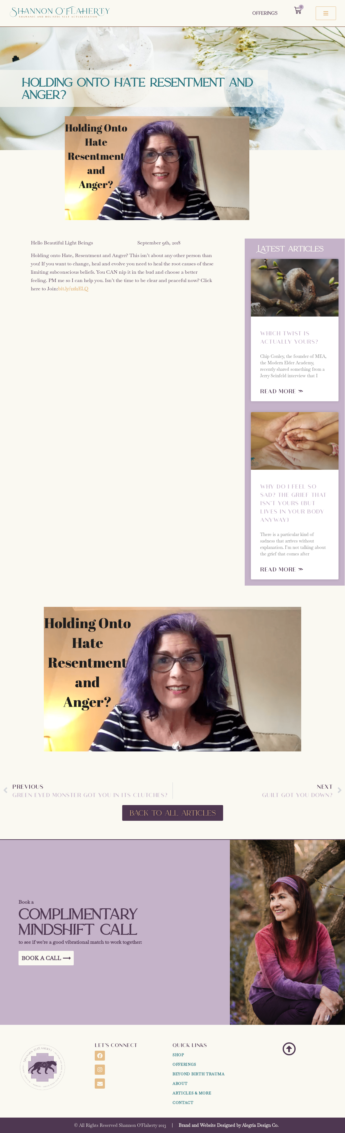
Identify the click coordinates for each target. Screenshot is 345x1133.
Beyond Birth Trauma (198, 1074)
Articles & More (191, 1093)
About (180, 1083)
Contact (182, 1102)
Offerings (264, 13)
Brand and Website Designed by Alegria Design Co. (228, 1125)
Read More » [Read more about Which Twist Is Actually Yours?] (282, 391)
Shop (178, 1055)
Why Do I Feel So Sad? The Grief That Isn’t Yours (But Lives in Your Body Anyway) (293, 502)
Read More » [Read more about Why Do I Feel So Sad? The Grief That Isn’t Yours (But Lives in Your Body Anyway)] (282, 569)
